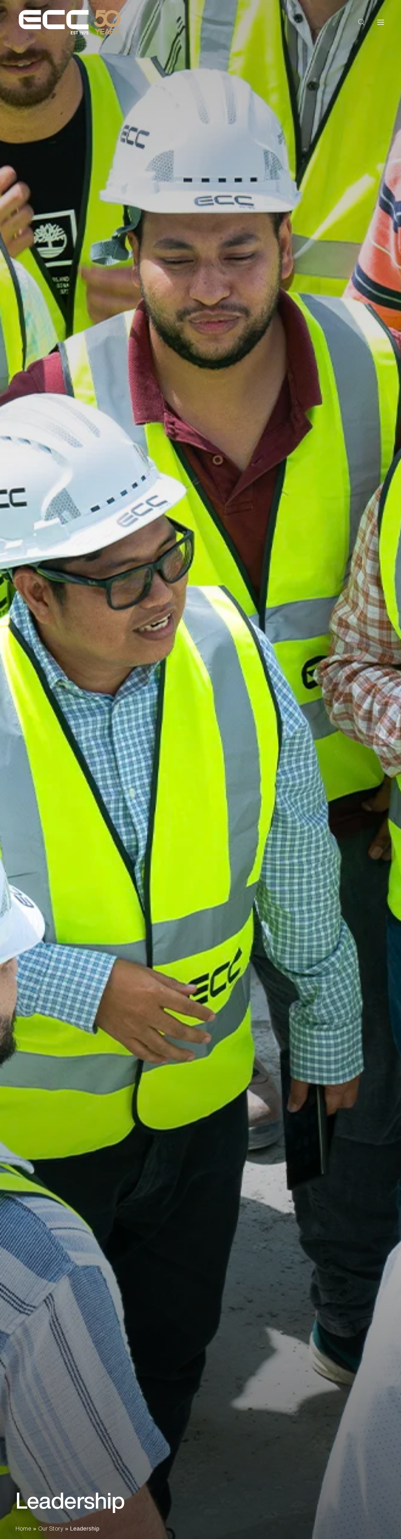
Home (23, 1528)
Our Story (51, 1528)
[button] (361, 22)
